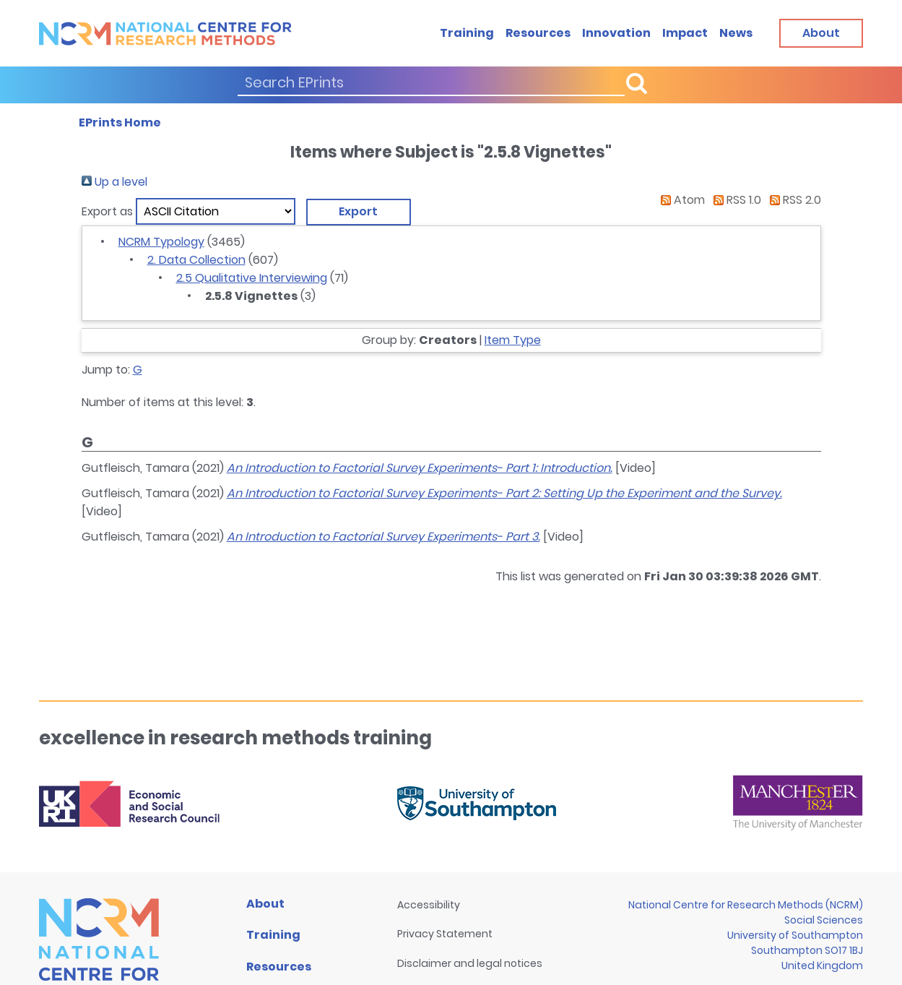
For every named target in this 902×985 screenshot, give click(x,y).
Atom (680, 200)
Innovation (616, 33)
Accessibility (428, 905)
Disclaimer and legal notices (469, 963)
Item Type (513, 340)
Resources (538, 33)
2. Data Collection (196, 259)
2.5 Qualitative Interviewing (251, 278)
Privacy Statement (445, 933)
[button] (358, 212)
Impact (685, 33)
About (265, 903)
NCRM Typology (161, 241)
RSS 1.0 (734, 200)
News (736, 33)
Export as (107, 211)
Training (467, 33)
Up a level (114, 181)
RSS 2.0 (792, 200)
